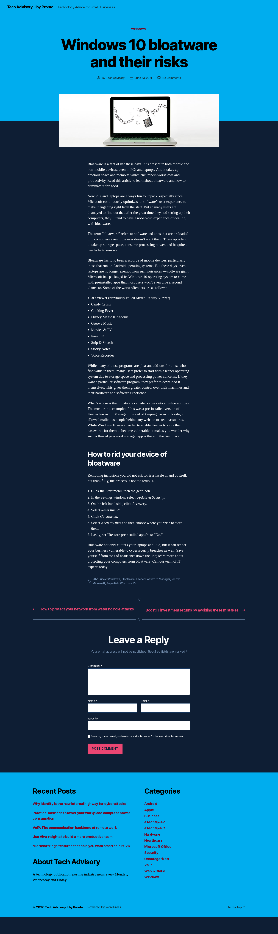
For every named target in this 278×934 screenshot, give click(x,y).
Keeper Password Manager (155, 580)
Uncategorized (157, 864)
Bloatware (129, 580)
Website (93, 724)
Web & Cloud (156, 876)
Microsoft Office (158, 852)
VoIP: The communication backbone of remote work (78, 838)
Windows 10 (129, 584)
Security (151, 858)
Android (151, 809)
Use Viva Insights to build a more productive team (77, 848)
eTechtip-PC (155, 834)
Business (152, 821)
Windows (139, 30)
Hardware (153, 840)
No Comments (172, 78)
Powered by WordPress (106, 924)
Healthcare (154, 846)
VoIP (148, 870)
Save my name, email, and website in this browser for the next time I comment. (137, 742)
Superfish (113, 584)
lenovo (178, 580)
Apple (149, 815)
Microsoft (99, 584)
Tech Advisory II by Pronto (32, 7)
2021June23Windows (107, 580)
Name (92, 706)
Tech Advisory (114, 78)
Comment (95, 671)
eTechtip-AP (155, 827)
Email (145, 706)
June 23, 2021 (143, 78)
